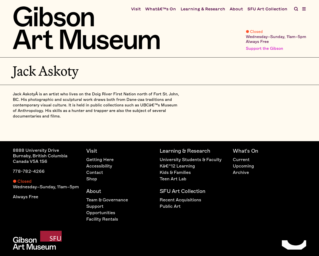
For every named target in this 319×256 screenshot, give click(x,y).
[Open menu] (304, 9)
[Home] (86, 27)
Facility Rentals (102, 219)
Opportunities (100, 212)
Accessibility (99, 166)
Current (241, 159)
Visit (136, 9)
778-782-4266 (29, 171)
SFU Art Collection (267, 9)
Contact (94, 172)
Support (94, 206)
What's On (245, 151)
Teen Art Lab (173, 178)
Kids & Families (175, 172)
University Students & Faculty (191, 159)
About (236, 9)
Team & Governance (107, 199)
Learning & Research (203, 9)
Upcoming (243, 166)
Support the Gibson (264, 48)
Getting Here (100, 159)
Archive (241, 172)
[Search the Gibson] (296, 9)
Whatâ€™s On (160, 9)
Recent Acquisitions (180, 199)
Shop (91, 178)
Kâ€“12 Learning (177, 166)
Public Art (170, 206)
